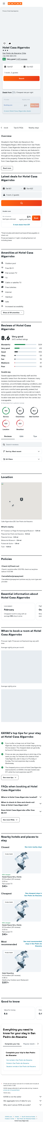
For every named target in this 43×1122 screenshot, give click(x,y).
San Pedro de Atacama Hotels (26, 1118)
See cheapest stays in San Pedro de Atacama (33, 894)
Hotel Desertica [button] (8, 973)
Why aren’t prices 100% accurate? (22, 1105)
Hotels (17, 1116)
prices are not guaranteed (11, 1090)
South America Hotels (28, 1116)
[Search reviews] (23, 444)
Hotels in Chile (9, 1118)
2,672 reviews (21, 59)
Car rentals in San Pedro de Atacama (19, 1060)
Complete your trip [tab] (12, 1044)
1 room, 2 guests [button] (11, 72)
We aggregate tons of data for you (22, 1100)
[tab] (8, 436)
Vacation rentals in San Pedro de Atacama (21, 1066)
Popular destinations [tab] (31, 1044)
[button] (3, 3)
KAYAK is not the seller (22, 1096)
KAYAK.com (8, 1116)
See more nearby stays (33, 847)
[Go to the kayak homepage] (15, 3)
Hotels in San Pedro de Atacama (17, 1063)
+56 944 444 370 (9, 56)
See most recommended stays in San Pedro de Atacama (33, 943)
